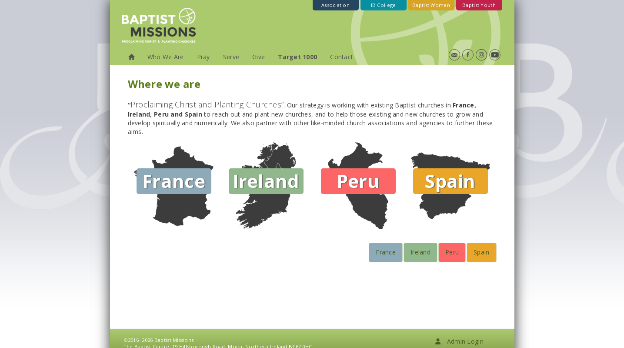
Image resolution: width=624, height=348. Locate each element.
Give (258, 57)
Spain (481, 252)
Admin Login (459, 341)
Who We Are (165, 57)
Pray (203, 57)
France (386, 252)
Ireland (420, 252)
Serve (231, 57)
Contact (341, 57)
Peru (452, 252)
